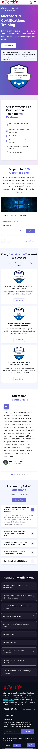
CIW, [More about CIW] (23, 697)
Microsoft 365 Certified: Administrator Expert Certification (19, 287)
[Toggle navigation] (34, 2)
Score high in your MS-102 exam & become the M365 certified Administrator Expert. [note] (19, 293)
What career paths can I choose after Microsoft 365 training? (16, 543)
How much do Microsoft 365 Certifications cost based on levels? (15, 533)
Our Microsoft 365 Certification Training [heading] (18, 112)
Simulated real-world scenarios (18, 136)
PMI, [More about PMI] (26, 697)
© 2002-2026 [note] (19, 709)
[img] (19, 204)
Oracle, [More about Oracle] (5, 697)
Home (4, 8)
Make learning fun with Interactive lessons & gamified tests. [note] (19, 264)
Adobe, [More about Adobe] (5, 700)
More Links (8, 719)
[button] (12, 474)
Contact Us (19, 500)
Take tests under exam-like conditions (17, 141)
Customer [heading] (19, 397)
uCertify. (17, 709)
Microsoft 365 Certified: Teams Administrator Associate (19, 363)
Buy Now (30, 231)
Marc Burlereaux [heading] (16, 461)
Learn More (19, 300)
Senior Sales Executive (16, 463)
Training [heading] (13, 20)
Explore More (29, 241)
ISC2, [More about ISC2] (30, 697)
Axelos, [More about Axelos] (11, 700)
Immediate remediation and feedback (17, 147)
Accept (17, 745)
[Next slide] (8, 240)
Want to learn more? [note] (19, 494)
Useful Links (8, 715)
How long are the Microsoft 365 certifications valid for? (16, 552)
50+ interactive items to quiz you (17, 124)
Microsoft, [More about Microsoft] (28, 695)
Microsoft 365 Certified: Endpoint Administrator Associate (19, 324)
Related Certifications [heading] (19, 577)
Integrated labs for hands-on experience (17, 131)
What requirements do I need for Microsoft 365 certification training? (16, 509)
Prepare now (8, 45)
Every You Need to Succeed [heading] (19, 256)
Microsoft (14, 8)
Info (21, 231)
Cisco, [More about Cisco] (11, 697)
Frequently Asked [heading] (19, 488)
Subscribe (27, 731)
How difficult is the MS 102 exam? (16, 561)
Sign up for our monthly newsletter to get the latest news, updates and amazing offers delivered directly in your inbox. (18, 724)
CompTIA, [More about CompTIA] (17, 697)
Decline (7, 745)
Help (31, 745)
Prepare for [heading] (19, 170)
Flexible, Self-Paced (14, 152)
